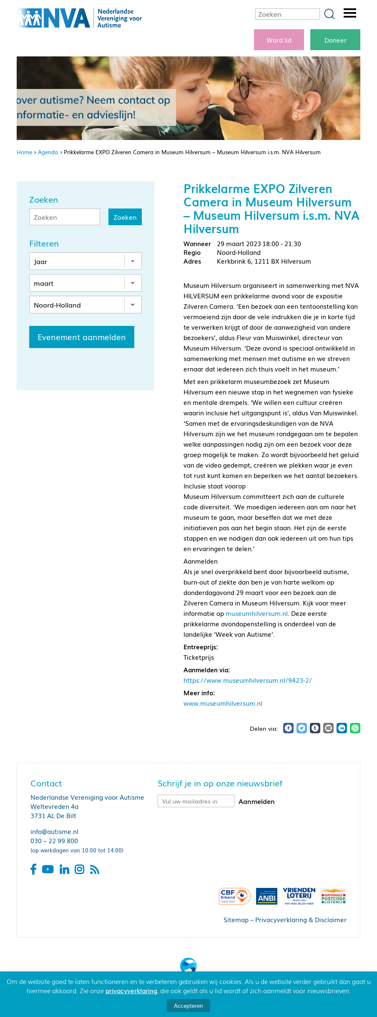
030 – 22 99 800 (54, 840)
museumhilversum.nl (257, 613)
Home (24, 152)
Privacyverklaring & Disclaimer (301, 919)
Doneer (335, 39)
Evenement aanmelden (82, 337)
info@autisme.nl (54, 831)
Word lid (279, 39)
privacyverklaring (131, 990)
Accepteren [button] (188, 1005)
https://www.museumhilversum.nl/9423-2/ (247, 679)
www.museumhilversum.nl (222, 702)
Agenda (48, 152)
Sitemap (236, 919)
